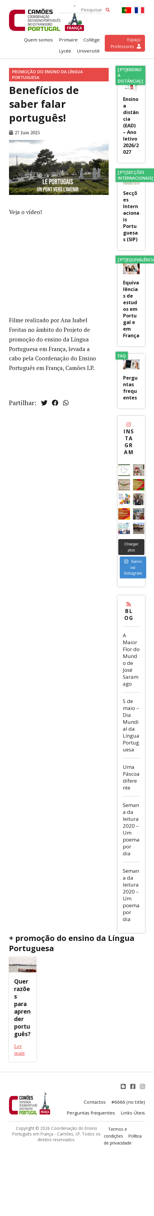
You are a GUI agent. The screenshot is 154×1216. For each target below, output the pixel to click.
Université (88, 51)
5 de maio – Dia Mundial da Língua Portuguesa (131, 725)
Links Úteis (133, 1113)
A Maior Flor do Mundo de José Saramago (131, 659)
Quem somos (38, 40)
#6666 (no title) (128, 1102)
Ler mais (19, 1050)
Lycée (65, 51)
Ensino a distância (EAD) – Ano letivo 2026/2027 (131, 125)
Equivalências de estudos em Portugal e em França (131, 309)
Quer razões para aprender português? (22, 1008)
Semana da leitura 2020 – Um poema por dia (131, 829)
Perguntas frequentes (130, 388)
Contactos (95, 1102)
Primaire (68, 40)
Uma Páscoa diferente (131, 777)
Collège (91, 40)
